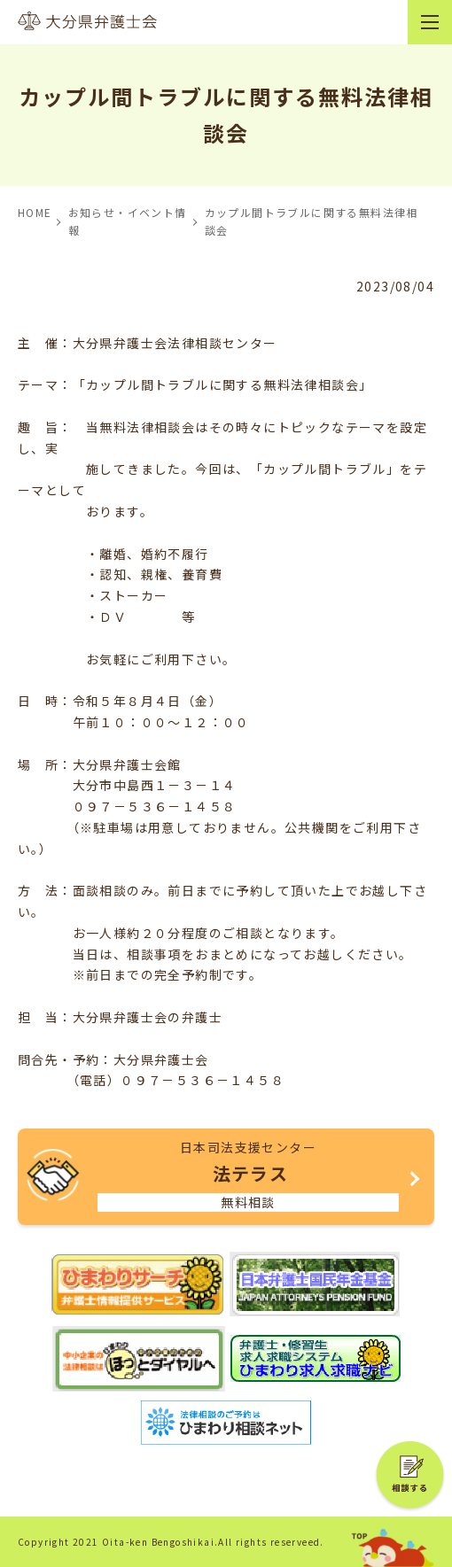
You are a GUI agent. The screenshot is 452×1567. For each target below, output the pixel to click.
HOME (35, 212)
